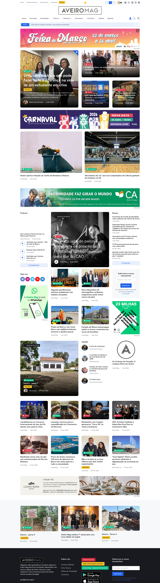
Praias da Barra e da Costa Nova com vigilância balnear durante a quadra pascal (63, 311)
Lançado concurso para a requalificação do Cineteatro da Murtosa (64, 406)
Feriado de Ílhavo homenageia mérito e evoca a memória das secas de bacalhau (95, 311)
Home (22, 2)
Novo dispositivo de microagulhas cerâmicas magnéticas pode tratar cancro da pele (92, 275)
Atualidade (44, 18)
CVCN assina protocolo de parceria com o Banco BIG (125, 227)
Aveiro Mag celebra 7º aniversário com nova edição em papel (80, 517)
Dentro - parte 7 (31, 365)
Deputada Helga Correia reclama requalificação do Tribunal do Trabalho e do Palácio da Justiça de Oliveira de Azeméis (125, 209)
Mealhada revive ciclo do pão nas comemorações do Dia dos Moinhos (34, 441)
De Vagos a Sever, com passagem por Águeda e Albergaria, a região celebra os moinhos (125, 96)
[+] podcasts (34, 247)
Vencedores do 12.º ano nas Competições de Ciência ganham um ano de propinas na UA (63, 156)
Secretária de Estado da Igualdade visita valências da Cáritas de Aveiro (126, 200)
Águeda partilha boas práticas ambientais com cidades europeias (62, 274)
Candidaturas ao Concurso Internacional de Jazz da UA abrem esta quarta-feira (32, 406)
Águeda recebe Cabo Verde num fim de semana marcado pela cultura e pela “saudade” (125, 236)
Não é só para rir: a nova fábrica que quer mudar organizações (92, 443)
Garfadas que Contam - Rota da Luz (35, 239)
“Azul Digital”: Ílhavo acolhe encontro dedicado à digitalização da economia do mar (125, 442)
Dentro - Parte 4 (109, 516)
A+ (113, 2)
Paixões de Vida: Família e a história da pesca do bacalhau (98, 351)
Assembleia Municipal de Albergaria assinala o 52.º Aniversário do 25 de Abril (123, 155)
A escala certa (94, 361)
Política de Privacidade (69, 553)
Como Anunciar (88, 541)
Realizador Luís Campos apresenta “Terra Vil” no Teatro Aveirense (92, 406)
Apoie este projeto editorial (93, 546)
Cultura (56, 18)
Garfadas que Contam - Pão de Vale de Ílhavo (37, 225)
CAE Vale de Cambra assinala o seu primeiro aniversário (50, 25)
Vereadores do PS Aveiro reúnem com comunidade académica (124, 219)
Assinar (62, 2)
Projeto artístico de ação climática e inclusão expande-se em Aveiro (109, 68)
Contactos (54, 2)
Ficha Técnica (44, 2)
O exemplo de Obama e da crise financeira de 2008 (98, 339)
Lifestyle (90, 18)
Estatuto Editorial (31, 2)
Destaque (33, 18)
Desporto (67, 18)
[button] (134, 18)
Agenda (110, 18)
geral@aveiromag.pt (27, 562)
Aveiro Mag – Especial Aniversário (95, 550)
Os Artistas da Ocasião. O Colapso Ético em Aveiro (123, 344)
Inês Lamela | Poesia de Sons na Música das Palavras (32, 217)
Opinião (101, 18)
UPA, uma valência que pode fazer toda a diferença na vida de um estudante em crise (49, 78)
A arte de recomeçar (97, 328)
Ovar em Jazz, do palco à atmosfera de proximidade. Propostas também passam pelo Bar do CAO (79, 230)
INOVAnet (24, 578)
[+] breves (126, 245)
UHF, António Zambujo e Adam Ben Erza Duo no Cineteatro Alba (123, 406)
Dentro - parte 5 (27, 517)
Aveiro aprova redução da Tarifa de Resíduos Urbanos (32, 154)
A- (107, 2)
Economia (78, 18)
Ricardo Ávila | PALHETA (36, 232)
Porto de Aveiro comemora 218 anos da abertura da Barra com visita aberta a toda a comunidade (63, 442)
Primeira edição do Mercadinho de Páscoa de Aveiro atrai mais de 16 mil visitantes (95, 155)
